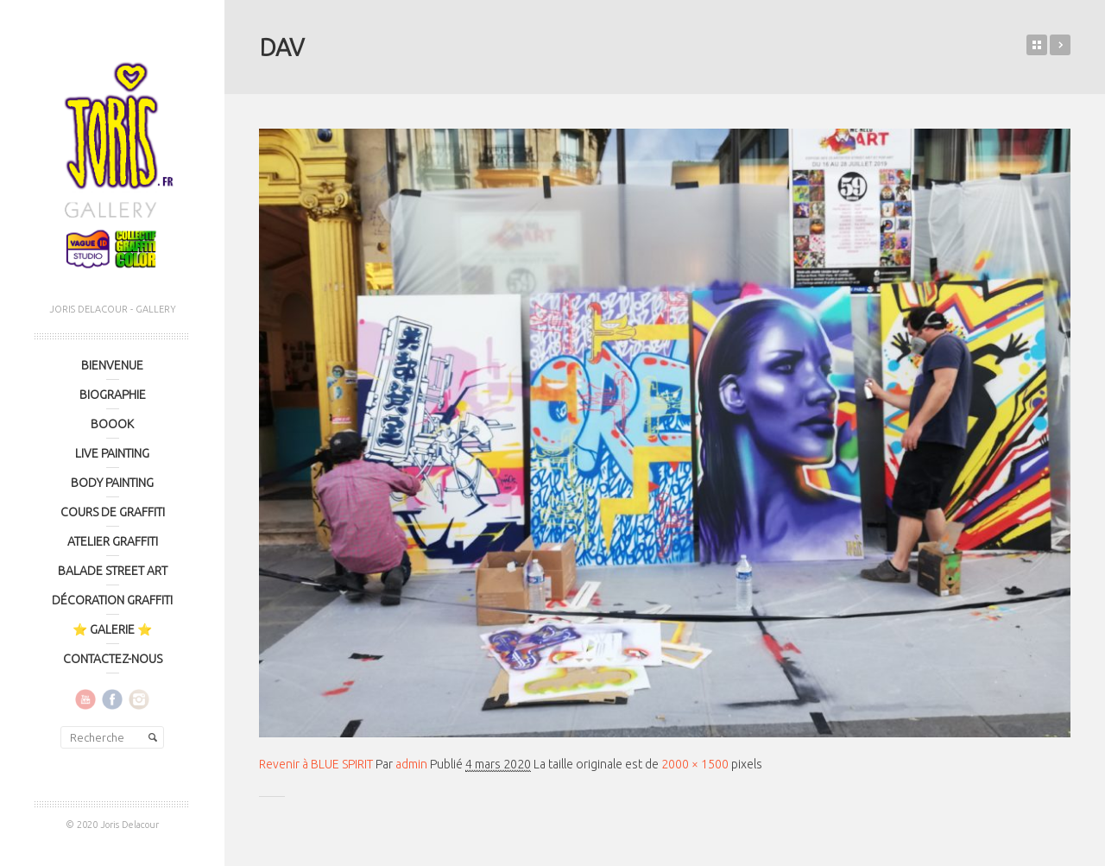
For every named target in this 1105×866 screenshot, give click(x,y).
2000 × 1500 (695, 764)
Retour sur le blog (1036, 45)
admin (411, 764)
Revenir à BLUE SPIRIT (316, 764)
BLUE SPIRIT (1060, 45)
